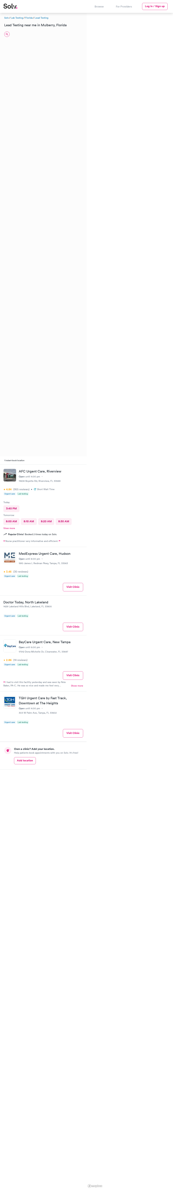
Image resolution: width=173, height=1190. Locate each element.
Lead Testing (41, 17)
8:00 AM (11, 521)
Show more (77, 685)
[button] (113, 89)
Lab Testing (17, 17)
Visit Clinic (73, 587)
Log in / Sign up (155, 6)
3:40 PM (11, 508)
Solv (6, 17)
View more (9, 528)
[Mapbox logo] (95, 1186)
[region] (129, 601)
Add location (25, 760)
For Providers (124, 6)
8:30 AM (63, 521)
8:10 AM (29, 521)
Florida (29, 17)
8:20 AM (46, 521)
